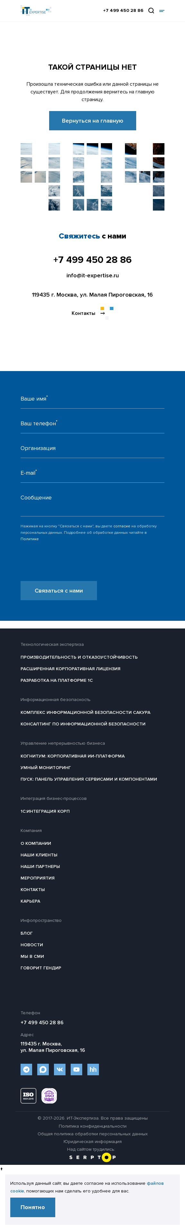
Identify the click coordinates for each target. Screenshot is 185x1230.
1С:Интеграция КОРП (45, 811)
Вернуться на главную (92, 120)
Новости (32, 945)
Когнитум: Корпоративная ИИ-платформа (73, 756)
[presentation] (69, 568)
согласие (121, 526)
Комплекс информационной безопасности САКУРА (85, 712)
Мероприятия (38, 878)
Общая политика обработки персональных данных (93, 1134)
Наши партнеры (40, 866)
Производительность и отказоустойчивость (79, 657)
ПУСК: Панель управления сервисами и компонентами (89, 779)
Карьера (30, 901)
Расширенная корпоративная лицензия (70, 668)
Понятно (33, 1207)
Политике (30, 539)
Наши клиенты (39, 855)
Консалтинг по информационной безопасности (83, 724)
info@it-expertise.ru (92, 275)
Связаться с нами (59, 590)
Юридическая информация (93, 1141)
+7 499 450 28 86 (123, 10)
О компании (36, 843)
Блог (27, 933)
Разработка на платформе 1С (57, 680)
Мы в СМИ (32, 956)
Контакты (33, 889)
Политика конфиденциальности (93, 1126)
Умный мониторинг (46, 767)
